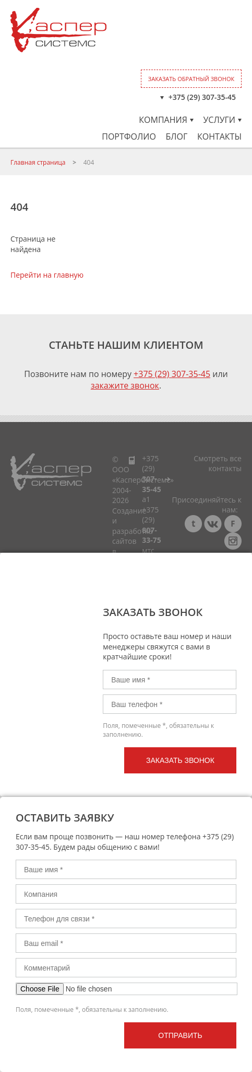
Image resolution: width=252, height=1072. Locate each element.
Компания (166, 120)
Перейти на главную (46, 275)
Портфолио (129, 136)
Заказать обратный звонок (191, 79)
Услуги (222, 120)
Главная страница (38, 162)
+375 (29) (151, 473)
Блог (176, 136)
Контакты (219, 136)
